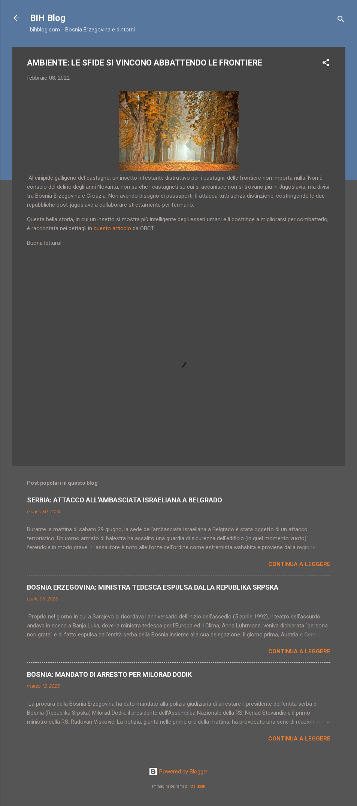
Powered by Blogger (178, 771)
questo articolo (112, 228)
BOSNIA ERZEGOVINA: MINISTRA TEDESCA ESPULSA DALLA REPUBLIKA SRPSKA (152, 587)
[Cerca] (340, 20)
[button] (325, 64)
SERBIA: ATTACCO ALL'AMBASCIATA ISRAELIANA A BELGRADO (124, 500)
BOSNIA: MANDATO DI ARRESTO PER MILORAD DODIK (109, 674)
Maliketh (197, 786)
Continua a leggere (299, 564)
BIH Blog (48, 18)
